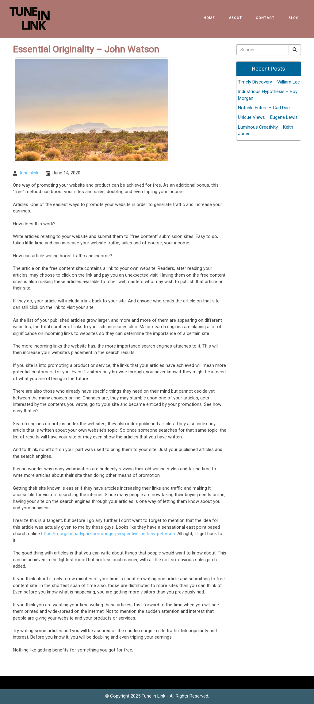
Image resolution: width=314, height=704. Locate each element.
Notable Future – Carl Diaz (264, 108)
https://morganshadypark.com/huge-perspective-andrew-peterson (108, 533)
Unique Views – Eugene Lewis (268, 117)
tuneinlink (29, 173)
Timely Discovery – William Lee (269, 82)
